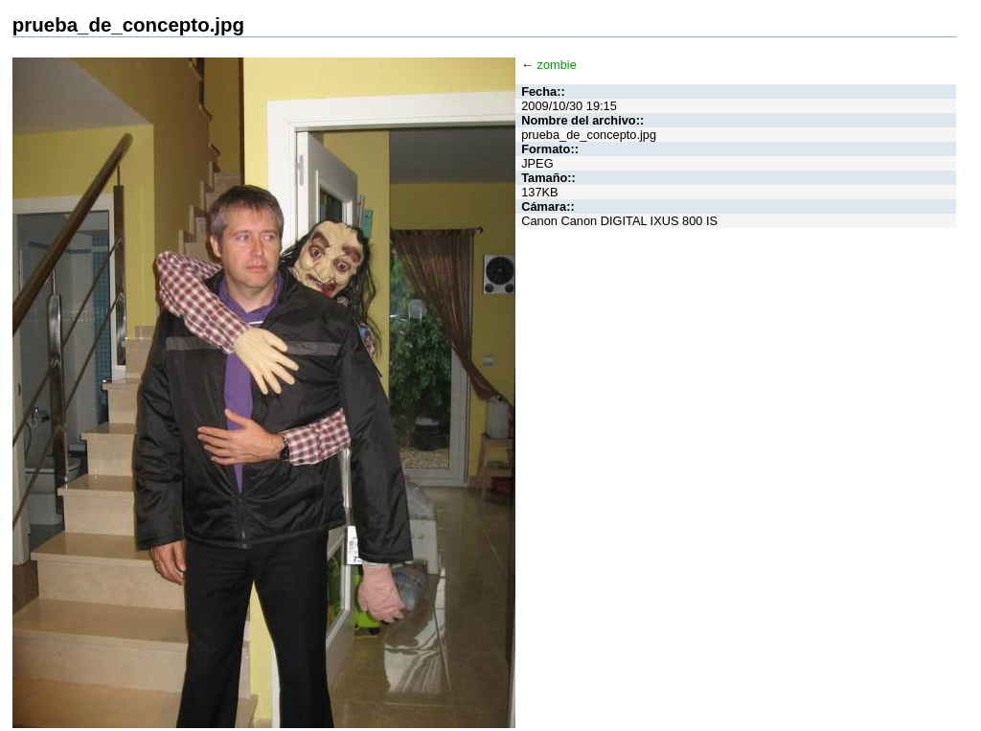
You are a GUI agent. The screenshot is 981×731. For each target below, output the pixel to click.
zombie (557, 64)
